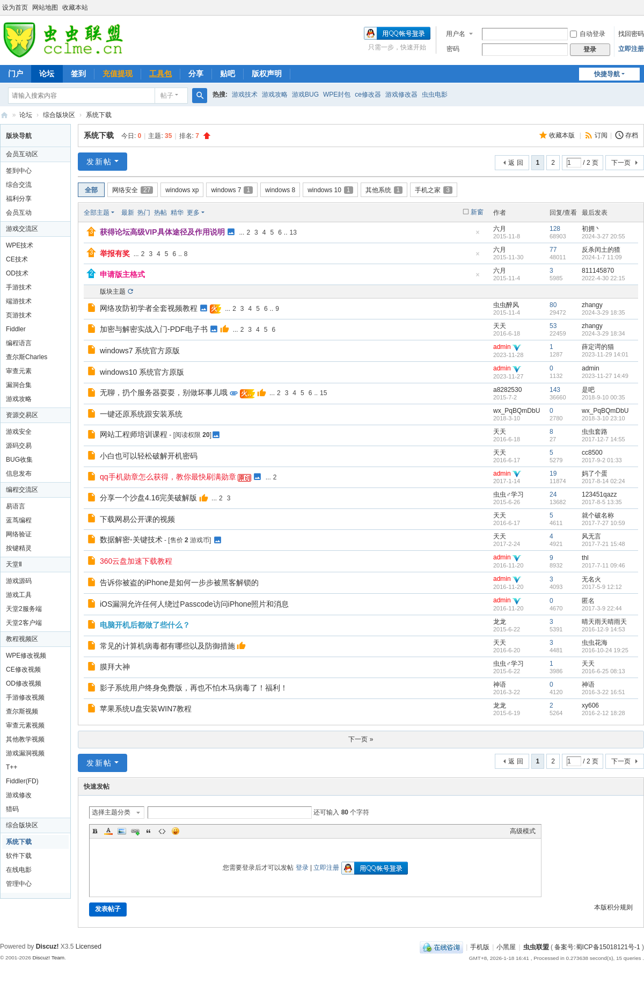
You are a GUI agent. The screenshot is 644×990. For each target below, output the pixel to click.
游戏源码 (19, 581)
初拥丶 (591, 228)
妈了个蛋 (595, 473)
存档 (631, 135)
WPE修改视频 (26, 655)
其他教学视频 (25, 739)
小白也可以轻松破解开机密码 (148, 456)
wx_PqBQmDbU (516, 410)
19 (553, 473)
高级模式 (523, 831)
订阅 (601, 135)
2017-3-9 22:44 (602, 608)
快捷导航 (607, 74)
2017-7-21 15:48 (603, 544)
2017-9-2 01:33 (602, 460)
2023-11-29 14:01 (605, 354)
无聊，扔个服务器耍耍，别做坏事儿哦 (164, 392)
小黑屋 (506, 947)
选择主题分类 (111, 812)
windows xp (182, 190)
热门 (143, 212)
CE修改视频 (23, 669)
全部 (91, 190)
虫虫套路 (595, 431)
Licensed (88, 946)
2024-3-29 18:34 (603, 333)
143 (555, 390)
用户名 (455, 34)
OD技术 (17, 273)
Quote (148, 831)
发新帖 (99, 161)
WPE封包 (336, 94)
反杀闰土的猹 (601, 249)
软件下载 (19, 856)
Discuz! (47, 946)
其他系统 (384, 190)
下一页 (621, 162)
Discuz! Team (48, 957)
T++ (11, 767)
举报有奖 (115, 253)
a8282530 (507, 390)
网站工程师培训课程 (133, 434)
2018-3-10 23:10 (603, 418)
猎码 (12, 809)
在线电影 (19, 869)
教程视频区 (22, 639)
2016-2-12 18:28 (603, 713)
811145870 (598, 270)
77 (553, 249)
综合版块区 (59, 115)
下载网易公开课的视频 (137, 519)
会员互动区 (22, 154)
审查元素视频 (25, 725)
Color (108, 831)
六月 (499, 228)
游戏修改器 (401, 94)
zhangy (592, 305)
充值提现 (118, 73)
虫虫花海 (595, 642)
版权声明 (267, 73)
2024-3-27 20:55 (603, 236)
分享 (195, 73)
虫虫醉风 (506, 305)
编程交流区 (22, 489)
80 (553, 305)
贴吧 (227, 73)
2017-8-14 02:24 (603, 481)
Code (162, 831)
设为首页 (15, 7)
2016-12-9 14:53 (603, 629)
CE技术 (17, 259)
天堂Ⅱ (14, 564)
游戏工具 (19, 595)
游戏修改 (19, 795)
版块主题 (113, 291)
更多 (193, 212)
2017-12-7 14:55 (603, 439)
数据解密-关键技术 (131, 539)
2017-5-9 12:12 (602, 587)
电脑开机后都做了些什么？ (145, 625)
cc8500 (592, 452)
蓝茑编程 (19, 520)
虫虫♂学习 (508, 494)
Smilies (175, 831)
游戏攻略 (275, 94)
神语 (499, 684)
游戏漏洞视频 (25, 753)
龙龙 (499, 621)
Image (121, 831)
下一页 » (360, 739)
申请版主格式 (122, 274)
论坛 (46, 73)
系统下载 (99, 115)
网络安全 (132, 190)
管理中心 (19, 883)
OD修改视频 (23, 683)
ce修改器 (368, 94)
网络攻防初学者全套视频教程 (148, 308)
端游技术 (19, 301)
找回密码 (631, 34)
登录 (302, 867)
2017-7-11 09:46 (603, 565)
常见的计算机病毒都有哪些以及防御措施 (167, 646)
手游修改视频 (25, 697)
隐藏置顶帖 (477, 235)
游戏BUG (305, 94)
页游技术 (19, 315)
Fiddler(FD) (22, 781)
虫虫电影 (435, 94)
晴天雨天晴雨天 (604, 621)
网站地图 (45, 7)
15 (323, 393)
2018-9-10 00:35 (603, 397)
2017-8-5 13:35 (602, 502)
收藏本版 (562, 135)
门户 (15, 73)
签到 (78, 73)
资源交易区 (22, 415)
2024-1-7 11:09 (602, 257)
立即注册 (631, 49)
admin (502, 347)
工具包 (160, 73)
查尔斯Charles (26, 357)
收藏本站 (75, 7)
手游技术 (19, 287)
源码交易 (19, 445)
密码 (453, 49)
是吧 (588, 390)
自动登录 (587, 34)
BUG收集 (19, 459)
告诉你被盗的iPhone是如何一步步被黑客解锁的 (179, 582)
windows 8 (280, 190)
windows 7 (232, 190)
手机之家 (433, 190)
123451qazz (599, 494)
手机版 (479, 947)
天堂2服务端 (24, 609)
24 (553, 494)
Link (135, 831)
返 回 (515, 162)
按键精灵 (19, 548)
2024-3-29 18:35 (603, 312)
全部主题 (96, 212)
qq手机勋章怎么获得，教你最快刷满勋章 (168, 476)
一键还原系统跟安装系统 (141, 414)
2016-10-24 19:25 (605, 650)
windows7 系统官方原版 (140, 350)
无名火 (591, 579)
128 (555, 228)
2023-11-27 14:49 (605, 376)
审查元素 (19, 371)
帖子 (166, 95)
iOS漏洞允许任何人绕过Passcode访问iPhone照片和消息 (194, 604)
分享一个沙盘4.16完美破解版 (148, 497)
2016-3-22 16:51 (603, 692)
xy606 (590, 705)
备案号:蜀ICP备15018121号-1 (597, 947)
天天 (499, 326)
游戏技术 (245, 94)
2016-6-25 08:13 (603, 671)
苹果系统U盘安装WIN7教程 (146, 708)
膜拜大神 (115, 667)
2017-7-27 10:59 (603, 523)
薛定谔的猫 (598, 347)
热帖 (160, 212)
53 (553, 326)
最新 (127, 212)
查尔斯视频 (22, 711)
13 (293, 232)
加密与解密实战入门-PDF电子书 (154, 329)
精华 (177, 212)
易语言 (15, 506)
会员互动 (19, 212)
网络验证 (19, 534)
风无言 (591, 536)
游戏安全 (19, 431)
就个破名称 (598, 515)
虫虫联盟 (4, 115)
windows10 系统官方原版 (142, 372)
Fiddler (16, 329)
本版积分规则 (613, 907)
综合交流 (19, 184)
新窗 (477, 212)
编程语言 (19, 343)
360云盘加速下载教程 (136, 561)
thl (585, 558)
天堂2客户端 (24, 623)
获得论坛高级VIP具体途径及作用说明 (162, 232)
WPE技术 (19, 245)
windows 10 (330, 190)
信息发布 (19, 473)
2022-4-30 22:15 (603, 278)
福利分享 (19, 198)
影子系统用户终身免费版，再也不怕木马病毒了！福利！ (194, 687)
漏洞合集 (19, 385)
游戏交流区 (22, 228)
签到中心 (19, 170)
